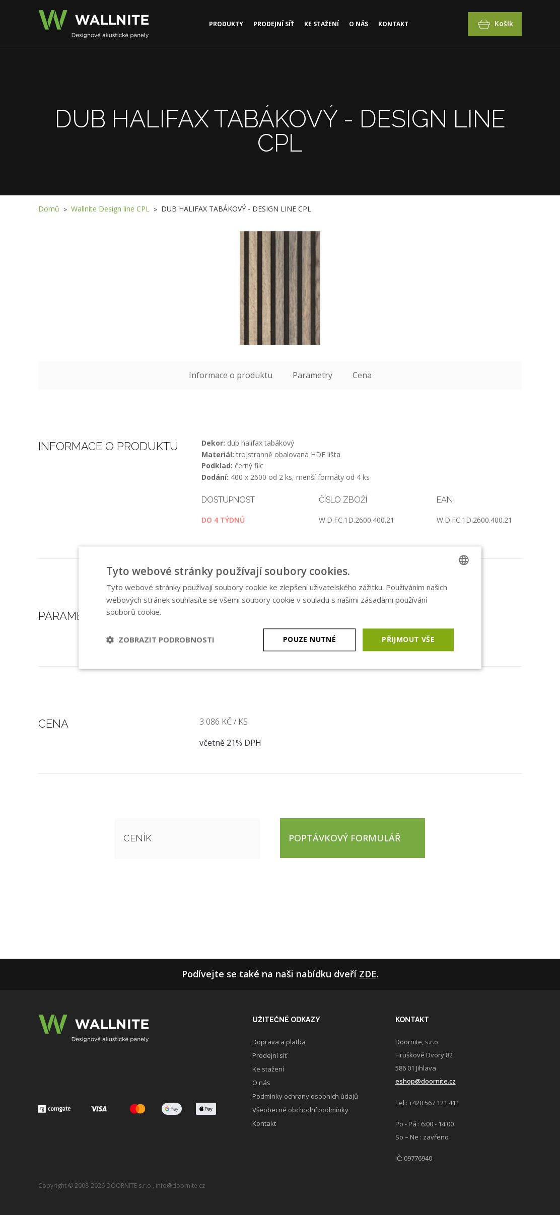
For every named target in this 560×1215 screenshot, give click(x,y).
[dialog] (280, 607)
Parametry (312, 375)
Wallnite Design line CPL (110, 208)
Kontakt (393, 24)
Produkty (226, 24)
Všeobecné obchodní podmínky (300, 1109)
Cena (362, 375)
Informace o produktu (230, 375)
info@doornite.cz (180, 1185)
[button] (160, 640)
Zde (368, 974)
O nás (358, 24)
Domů (48, 208)
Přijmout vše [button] (408, 639)
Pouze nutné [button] (309, 639)
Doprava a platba (279, 1041)
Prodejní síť (273, 24)
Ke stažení (321, 24)
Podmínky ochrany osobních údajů (305, 1096)
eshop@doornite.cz (425, 1081)
